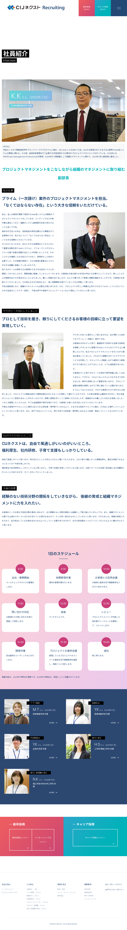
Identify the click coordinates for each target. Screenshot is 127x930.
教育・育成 (61, 889)
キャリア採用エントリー (95, 837)
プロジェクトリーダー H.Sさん (37, 902)
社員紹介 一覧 (32, 889)
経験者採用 (88, 892)
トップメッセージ (8, 889)
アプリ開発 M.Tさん (34, 892)
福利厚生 (60, 896)
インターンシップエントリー (43, 839)
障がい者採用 (88, 896)
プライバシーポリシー (115, 889)
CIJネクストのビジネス (9, 892)
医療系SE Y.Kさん (33, 896)
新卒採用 (87, 889)
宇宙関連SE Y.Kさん (34, 899)
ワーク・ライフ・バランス (66, 892)
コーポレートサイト (114, 884)
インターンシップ (90, 899)
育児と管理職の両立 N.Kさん (37, 909)
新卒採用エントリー (20, 837)
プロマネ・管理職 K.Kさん (36, 905)
